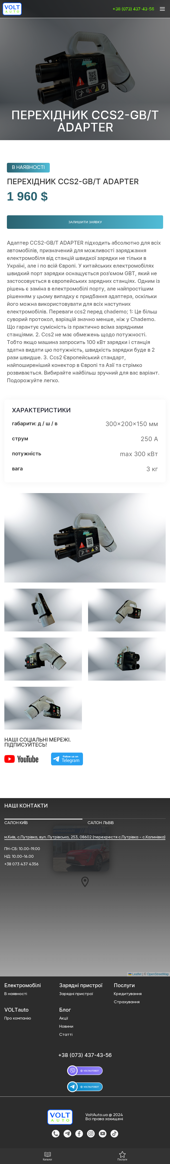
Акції (63, 1018)
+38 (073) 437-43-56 (133, 9)
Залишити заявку (85, 222)
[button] (85, 882)
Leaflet (134, 974)
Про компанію (17, 1018)
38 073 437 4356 (23, 864)
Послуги (122, 1156)
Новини (66, 1027)
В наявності (15, 994)
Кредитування (128, 994)
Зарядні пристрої (76, 994)
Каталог (47, 1156)
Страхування (127, 1002)
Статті (65, 1035)
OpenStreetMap (158, 974)
